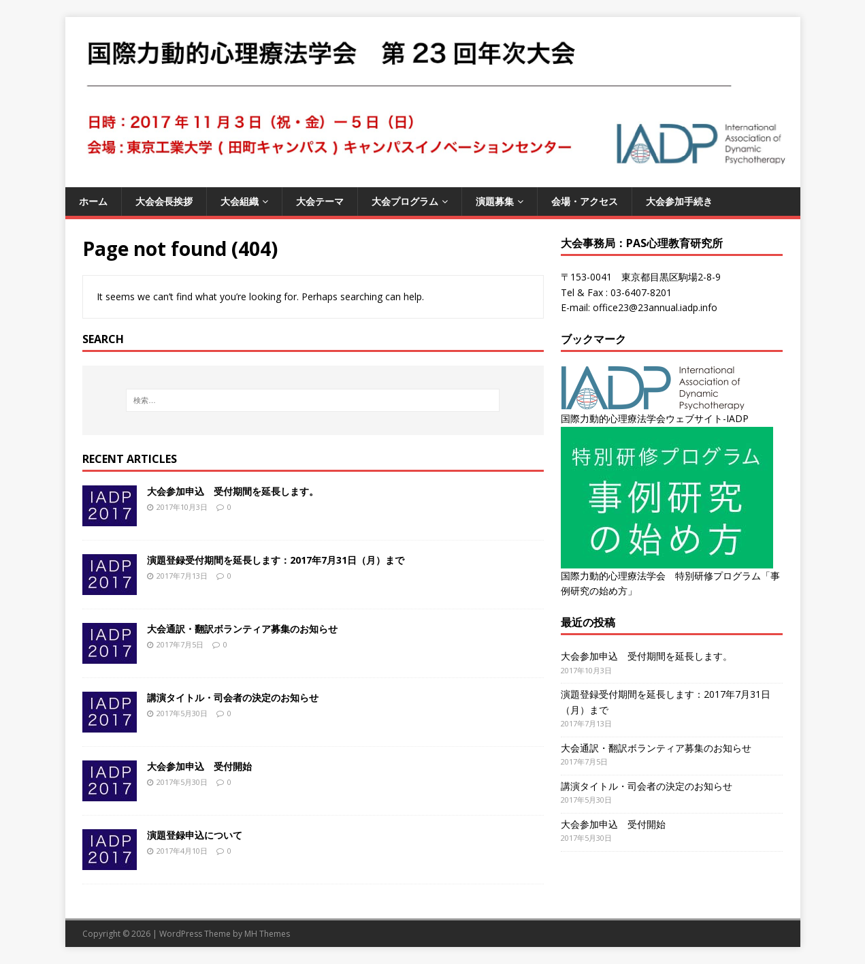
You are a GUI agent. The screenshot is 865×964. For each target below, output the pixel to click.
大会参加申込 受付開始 (199, 766)
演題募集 (495, 201)
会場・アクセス (584, 201)
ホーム (93, 201)
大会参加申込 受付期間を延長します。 (233, 491)
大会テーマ (320, 201)
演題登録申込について (194, 835)
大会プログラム (405, 201)
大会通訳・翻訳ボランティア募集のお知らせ (242, 628)
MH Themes (267, 933)
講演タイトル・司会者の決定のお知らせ (233, 697)
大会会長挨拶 (164, 201)
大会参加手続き (679, 201)
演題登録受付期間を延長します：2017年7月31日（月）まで (275, 559)
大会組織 (240, 201)
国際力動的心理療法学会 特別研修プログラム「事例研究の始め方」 (670, 575)
